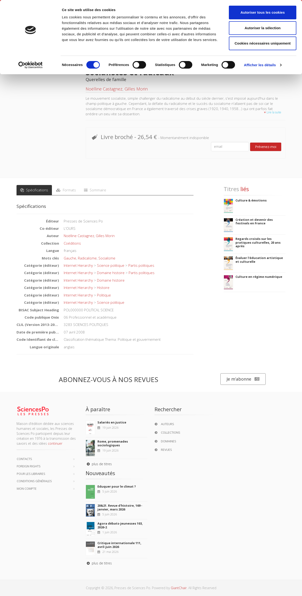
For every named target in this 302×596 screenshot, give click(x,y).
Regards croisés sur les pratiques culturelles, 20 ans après (258, 242)
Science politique (110, 265)
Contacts (24, 459)
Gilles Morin (136, 89)
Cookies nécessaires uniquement (263, 43)
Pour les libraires (31, 474)
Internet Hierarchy (78, 265)
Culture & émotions (251, 200)
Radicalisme (87, 258)
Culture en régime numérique (258, 277)
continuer (55, 443)
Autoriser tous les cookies (262, 12)
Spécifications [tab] (34, 190)
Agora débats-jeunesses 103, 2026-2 (120, 525)
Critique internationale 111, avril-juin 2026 (119, 545)
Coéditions (72, 243)
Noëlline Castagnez (104, 89)
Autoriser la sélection (263, 28)
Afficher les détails (260, 65)
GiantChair (179, 588)
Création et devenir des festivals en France (254, 222)
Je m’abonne (243, 379)
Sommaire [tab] (95, 190)
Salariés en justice (111, 422)
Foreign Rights (29, 466)
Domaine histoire (111, 272)
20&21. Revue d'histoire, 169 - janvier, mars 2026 (119, 507)
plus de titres (99, 464)
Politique (104, 295)
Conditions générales (34, 481)
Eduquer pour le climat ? (116, 486)
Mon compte (27, 488)
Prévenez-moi (265, 146)
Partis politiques (141, 265)
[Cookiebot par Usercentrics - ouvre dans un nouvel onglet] (30, 65)
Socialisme (106, 258)
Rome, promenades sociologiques (112, 443)
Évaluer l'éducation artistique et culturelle (259, 260)
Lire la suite (272, 112)
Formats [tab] (66, 190)
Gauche (70, 258)
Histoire (103, 287)
